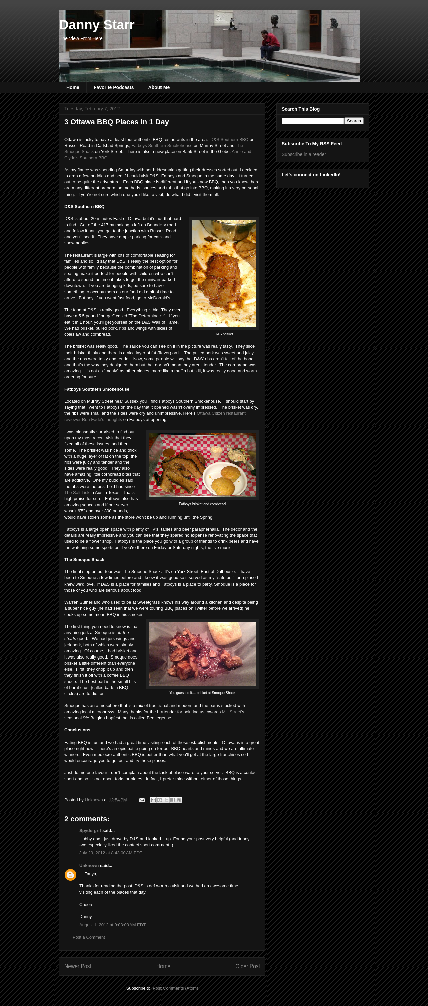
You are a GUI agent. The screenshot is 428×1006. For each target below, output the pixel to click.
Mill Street (231, 711)
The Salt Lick (76, 492)
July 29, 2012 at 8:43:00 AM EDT (110, 852)
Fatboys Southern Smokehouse (161, 145)
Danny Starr (97, 24)
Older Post (247, 966)
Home (72, 87)
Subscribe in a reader (304, 154)
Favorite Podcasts (114, 87)
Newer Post (77, 966)
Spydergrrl (90, 830)
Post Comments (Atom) (175, 988)
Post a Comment (89, 937)
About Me (159, 87)
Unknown (89, 865)
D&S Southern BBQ (229, 139)
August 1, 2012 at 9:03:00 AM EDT (112, 924)
